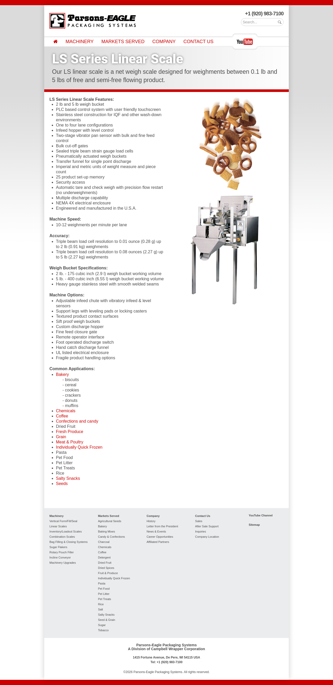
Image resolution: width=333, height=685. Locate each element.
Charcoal (104, 541)
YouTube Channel (261, 515)
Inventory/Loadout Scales (65, 531)
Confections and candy (77, 421)
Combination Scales (62, 536)
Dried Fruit (104, 562)
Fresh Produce (69, 431)
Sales (198, 521)
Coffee (62, 416)
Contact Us (198, 41)
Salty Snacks (68, 478)
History (150, 521)
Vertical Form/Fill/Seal (63, 521)
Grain (61, 437)
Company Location (207, 536)
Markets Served (123, 41)
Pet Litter (104, 593)
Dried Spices (106, 567)
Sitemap (254, 524)
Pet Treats (104, 599)
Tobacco (103, 630)
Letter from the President (162, 526)
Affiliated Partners (157, 541)
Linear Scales (58, 526)
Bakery (62, 374)
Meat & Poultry (69, 442)
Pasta (101, 583)
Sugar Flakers (58, 547)
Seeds (62, 483)
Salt (100, 609)
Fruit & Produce (108, 573)
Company (164, 41)
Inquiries (200, 531)
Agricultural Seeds (109, 521)
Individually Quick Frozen (79, 447)
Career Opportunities (159, 536)
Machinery (80, 41)
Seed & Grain (106, 619)
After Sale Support (207, 526)
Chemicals (65, 411)
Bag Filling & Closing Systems (68, 541)
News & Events (156, 531)
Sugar (102, 625)
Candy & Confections (111, 536)
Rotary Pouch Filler (61, 552)
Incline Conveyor (60, 557)
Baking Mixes (106, 531)
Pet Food (104, 588)
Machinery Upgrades (62, 562)
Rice (101, 604)
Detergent (104, 557)
